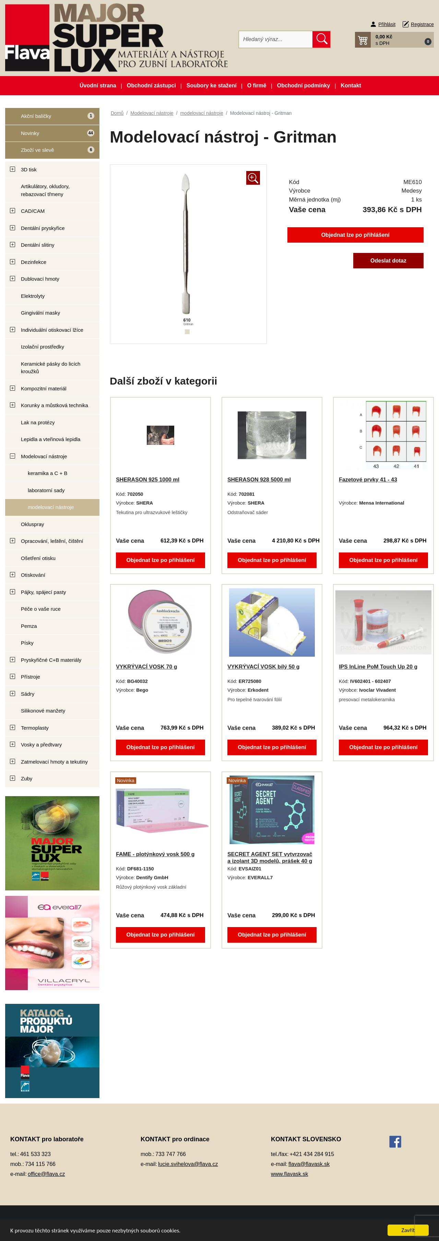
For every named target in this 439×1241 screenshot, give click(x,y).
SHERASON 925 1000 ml (147, 480)
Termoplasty (35, 728)
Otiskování (33, 575)
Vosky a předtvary (41, 744)
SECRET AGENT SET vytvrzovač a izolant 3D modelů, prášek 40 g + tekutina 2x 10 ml (269, 861)
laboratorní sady (46, 490)
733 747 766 (170, 1154)
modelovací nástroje (51, 507)
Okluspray (32, 524)
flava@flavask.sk (309, 1164)
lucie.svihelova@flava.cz (188, 1164)
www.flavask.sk (289, 1174)
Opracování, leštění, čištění (52, 541)
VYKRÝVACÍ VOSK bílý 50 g (263, 667)
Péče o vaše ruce (41, 609)
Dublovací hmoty (40, 279)
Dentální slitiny (38, 245)
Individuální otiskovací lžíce (52, 330)
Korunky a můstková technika (54, 405)
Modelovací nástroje (44, 456)
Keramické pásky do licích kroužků (50, 368)
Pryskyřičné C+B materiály (51, 660)
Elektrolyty (33, 296)
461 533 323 (35, 1154)
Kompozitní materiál (44, 388)
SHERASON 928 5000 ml (259, 480)
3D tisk (29, 169)
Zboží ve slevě (50, 152)
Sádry (27, 694)
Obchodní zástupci (151, 85)
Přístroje (30, 677)
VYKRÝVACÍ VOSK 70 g (146, 667)
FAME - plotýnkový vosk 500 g (155, 854)
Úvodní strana (98, 85)
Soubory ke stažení (212, 85)
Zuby (26, 778)
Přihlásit (386, 24)
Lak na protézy (38, 422)
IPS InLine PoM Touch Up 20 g (378, 667)
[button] (394, 40)
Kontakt (351, 85)
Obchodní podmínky (303, 85)
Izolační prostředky (42, 347)
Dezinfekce (33, 262)
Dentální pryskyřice (43, 228)
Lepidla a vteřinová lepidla (50, 439)
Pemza (29, 626)
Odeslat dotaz (388, 261)
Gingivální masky (40, 313)
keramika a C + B (47, 473)
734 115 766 (40, 1164)
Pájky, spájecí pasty (43, 592)
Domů (117, 113)
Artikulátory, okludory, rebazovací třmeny (45, 190)
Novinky (50, 135)
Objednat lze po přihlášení (355, 235)
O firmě (256, 85)
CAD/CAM (33, 211)
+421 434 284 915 (312, 1154)
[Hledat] (276, 39)
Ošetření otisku (38, 558)
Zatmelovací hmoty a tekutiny (54, 762)
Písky (27, 643)
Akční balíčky (49, 118)
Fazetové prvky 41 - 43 (368, 480)
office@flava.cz (46, 1174)
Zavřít (408, 1230)
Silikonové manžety (43, 711)
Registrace (422, 24)
